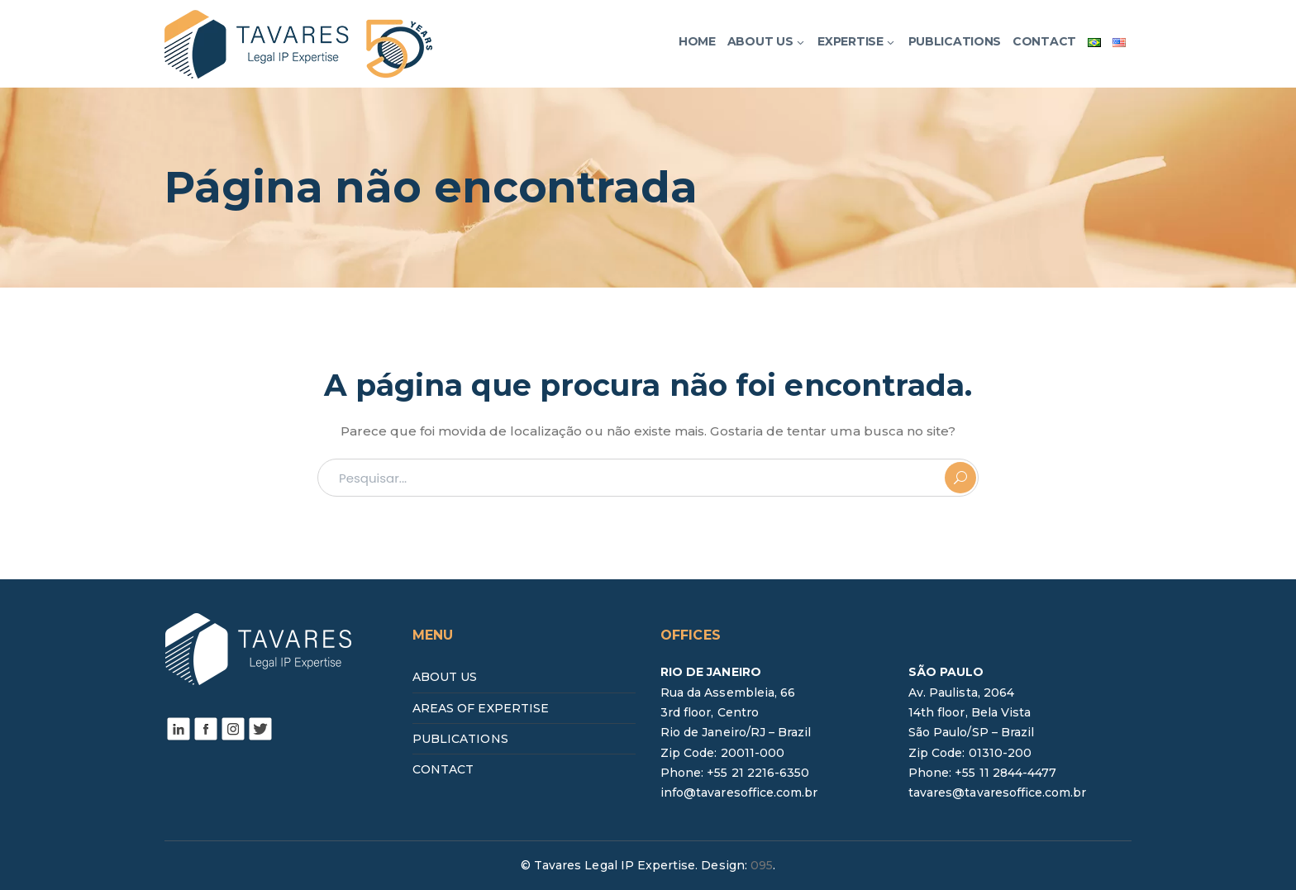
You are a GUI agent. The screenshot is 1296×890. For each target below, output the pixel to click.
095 (761, 865)
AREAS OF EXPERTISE (480, 708)
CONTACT (443, 769)
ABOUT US (444, 676)
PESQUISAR (960, 477)
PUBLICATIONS (460, 738)
